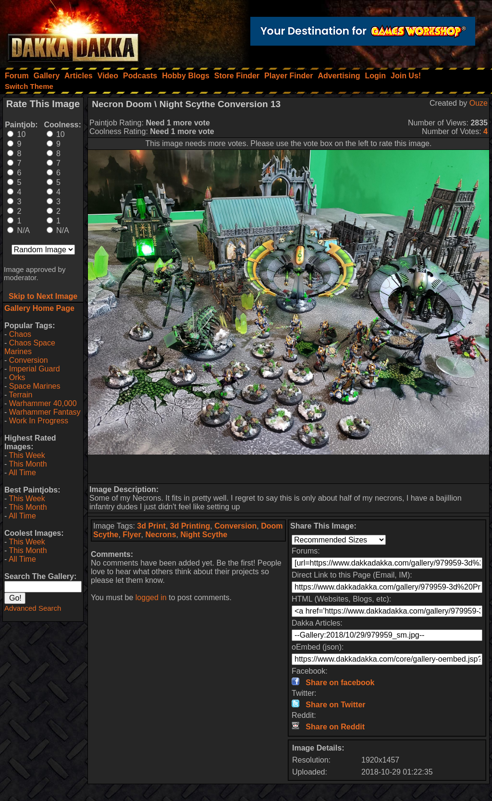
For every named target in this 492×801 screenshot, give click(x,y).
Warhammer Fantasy (45, 412)
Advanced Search (32, 608)
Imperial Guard (34, 369)
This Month (28, 464)
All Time (22, 472)
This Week (27, 455)
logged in (151, 597)
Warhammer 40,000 (43, 403)
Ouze (478, 103)
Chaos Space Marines (29, 347)
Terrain (20, 395)
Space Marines (35, 386)
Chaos (20, 334)
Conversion (28, 360)
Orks (17, 377)
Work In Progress (38, 421)
